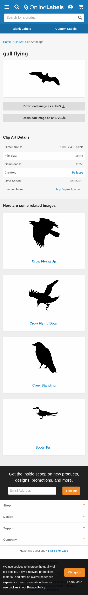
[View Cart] (80, 7)
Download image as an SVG (44, 118)
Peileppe (77, 172)
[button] (7, 7)
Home (7, 42)
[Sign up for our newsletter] (32, 491)
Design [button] (8, 516)
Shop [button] (7, 505)
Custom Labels (66, 28)
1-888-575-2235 (58, 550)
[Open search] (80, 17)
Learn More (74, 582)
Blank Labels (22, 28)
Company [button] (10, 539)
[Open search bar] (17, 7)
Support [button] (9, 528)
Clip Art (18, 42)
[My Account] (70, 7)
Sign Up (71, 490)
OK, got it (74, 572)
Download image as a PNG (44, 106)
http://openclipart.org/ (69, 189)
